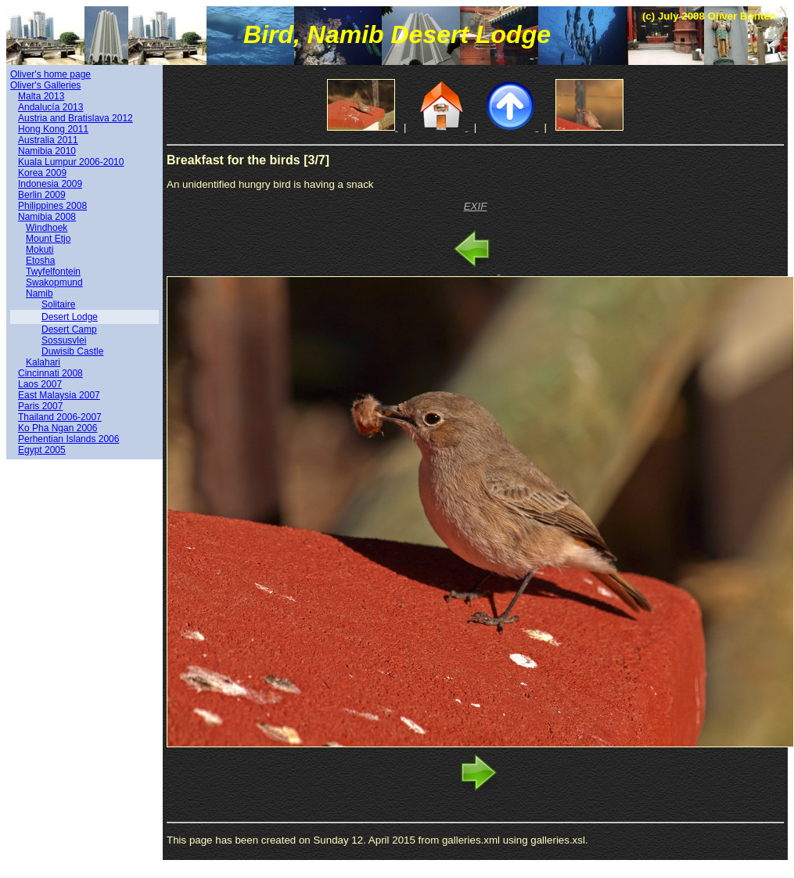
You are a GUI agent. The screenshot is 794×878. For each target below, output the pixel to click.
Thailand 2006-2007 (60, 417)
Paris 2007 (40, 406)
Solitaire (58, 304)
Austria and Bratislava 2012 (75, 118)
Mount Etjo (48, 238)
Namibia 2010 (47, 151)
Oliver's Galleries (45, 85)
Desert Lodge (69, 316)
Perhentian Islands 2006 (68, 439)
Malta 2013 (41, 96)
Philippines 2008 (52, 205)
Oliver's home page (50, 74)
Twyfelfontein (53, 271)
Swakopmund (54, 282)
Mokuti (39, 249)
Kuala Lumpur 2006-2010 (71, 162)
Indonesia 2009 (50, 183)
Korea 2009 (42, 172)
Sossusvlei (63, 340)
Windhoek (46, 227)
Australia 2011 (48, 140)
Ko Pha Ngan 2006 (57, 428)
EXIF (475, 206)
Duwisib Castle (72, 351)
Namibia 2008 (47, 216)
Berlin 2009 (42, 194)
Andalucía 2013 (50, 107)
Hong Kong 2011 (53, 129)
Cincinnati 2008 (50, 373)
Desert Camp (69, 329)
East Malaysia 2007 (59, 395)
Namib (39, 293)
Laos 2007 (40, 384)
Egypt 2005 (42, 449)
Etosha (40, 260)
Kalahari (43, 362)
